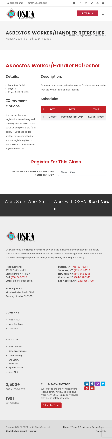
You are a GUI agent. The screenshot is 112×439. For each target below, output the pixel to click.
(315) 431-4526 (82, 270)
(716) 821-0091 (80, 266)
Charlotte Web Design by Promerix (21, 431)
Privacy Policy (98, 427)
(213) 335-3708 (86, 280)
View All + (13, 372)
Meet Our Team (16, 324)
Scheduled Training (18, 351)
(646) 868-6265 (82, 273)
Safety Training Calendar (80, 35)
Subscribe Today (51, 405)
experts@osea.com (36, 3)
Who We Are (15, 319)
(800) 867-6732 (15, 3)
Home (66, 427)
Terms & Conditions (80, 427)
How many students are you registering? (33, 173)
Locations (13, 328)
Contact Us (101, 431)
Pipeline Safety (16, 367)
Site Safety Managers (14, 362)
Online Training (15, 355)
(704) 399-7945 (82, 277)
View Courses (15, 346)
